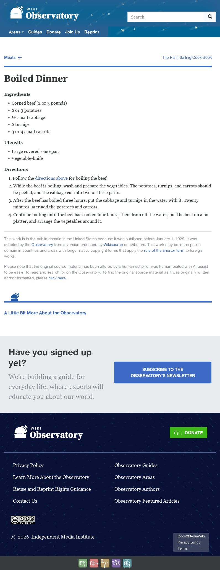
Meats (10, 57)
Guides (35, 31)
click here (57, 278)
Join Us (72, 31)
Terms (183, 548)
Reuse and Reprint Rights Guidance (52, 489)
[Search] (166, 17)
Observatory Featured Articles (147, 501)
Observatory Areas (134, 477)
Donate (53, 31)
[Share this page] (105, 563)
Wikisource (113, 244)
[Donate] (188, 432)
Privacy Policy (28, 465)
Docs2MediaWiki (191, 536)
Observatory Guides (136, 465)
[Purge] (127, 563)
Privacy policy (189, 542)
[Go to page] (210, 17)
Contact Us (25, 501)
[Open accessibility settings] (116, 563)
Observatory (42, 244)
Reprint (91, 31)
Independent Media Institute (63, 537)
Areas (14, 31)
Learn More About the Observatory (51, 477)
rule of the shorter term (164, 250)
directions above (51, 178)
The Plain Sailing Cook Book (187, 57)
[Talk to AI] (94, 563)
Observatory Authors (137, 489)
